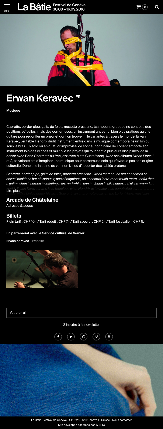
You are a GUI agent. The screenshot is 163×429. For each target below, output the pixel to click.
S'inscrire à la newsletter (81, 324)
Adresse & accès (19, 205)
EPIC (102, 425)
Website (38, 241)
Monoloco (89, 425)
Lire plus (13, 190)
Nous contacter (122, 420)
